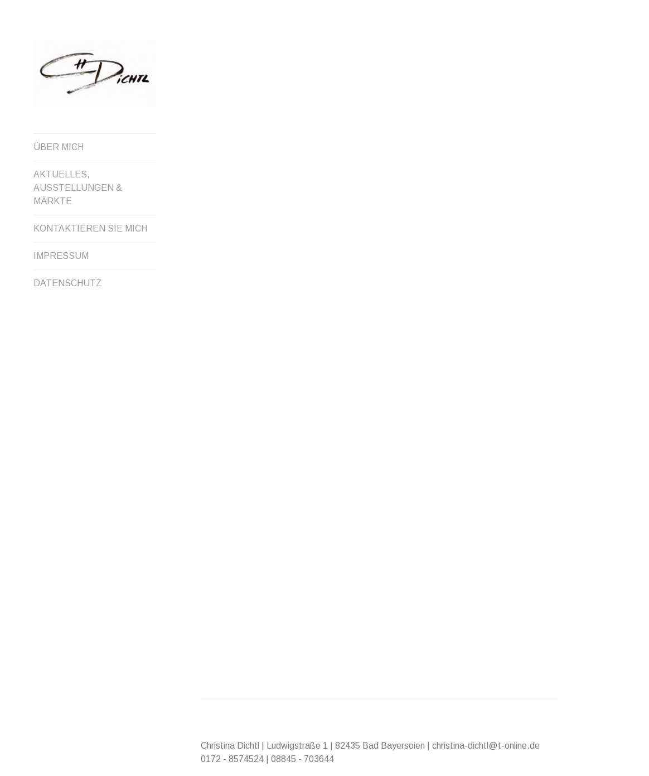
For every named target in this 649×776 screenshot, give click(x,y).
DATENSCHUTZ (67, 283)
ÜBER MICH (58, 147)
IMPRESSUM (61, 256)
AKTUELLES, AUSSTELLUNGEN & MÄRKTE (77, 188)
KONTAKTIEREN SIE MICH (90, 228)
